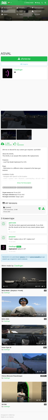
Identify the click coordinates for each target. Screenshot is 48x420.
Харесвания (20, 144)
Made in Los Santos (7, 417)
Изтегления (8, 144)
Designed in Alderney (8, 415)
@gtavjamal (13, 249)
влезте (22, 257)
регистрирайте (35, 257)
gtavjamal (12, 237)
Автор (19, 246)
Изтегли (24, 58)
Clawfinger (18, 70)
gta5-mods (12, 223)
